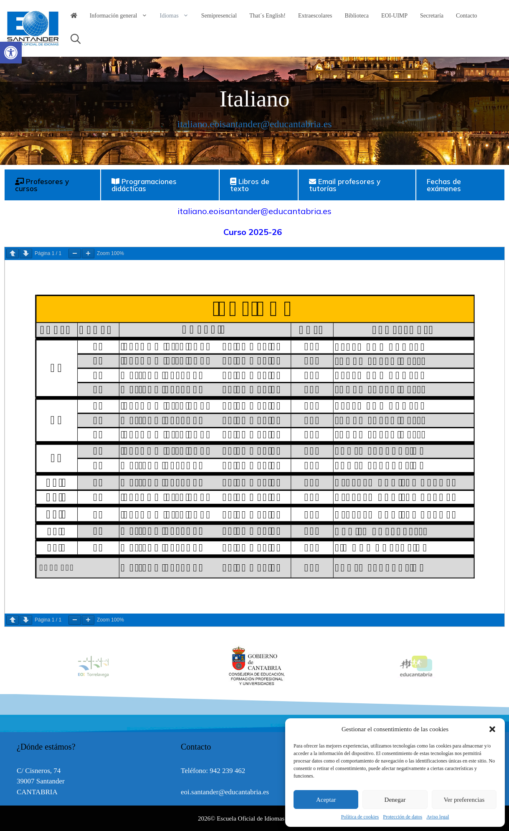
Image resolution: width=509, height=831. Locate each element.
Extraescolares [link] (315, 16)
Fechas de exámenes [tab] (444, 185)
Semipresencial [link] (219, 16)
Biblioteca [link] (357, 16)
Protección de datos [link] (402, 817)
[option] (255, 666)
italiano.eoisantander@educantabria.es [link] (254, 124)
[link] (11, 52)
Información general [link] (122, 15)
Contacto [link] (466, 16)
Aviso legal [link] (437, 817)
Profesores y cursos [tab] (42, 185)
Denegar (395, 799)
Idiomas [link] (177, 15)
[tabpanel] (254, 414)
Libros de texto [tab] (249, 185)
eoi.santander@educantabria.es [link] (225, 792)
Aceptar (326, 799)
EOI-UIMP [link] (394, 16)
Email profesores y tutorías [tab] (344, 185)
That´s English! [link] (267, 16)
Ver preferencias (463, 799)
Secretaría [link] (431, 16)
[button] (492, 729)
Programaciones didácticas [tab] (144, 185)
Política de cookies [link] (360, 817)
